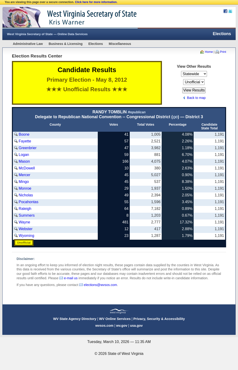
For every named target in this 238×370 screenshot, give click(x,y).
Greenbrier (27, 148)
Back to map (196, 98)
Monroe (25, 188)
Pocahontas (28, 202)
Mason (24, 161)
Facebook (225, 11)
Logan (24, 155)
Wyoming (26, 236)
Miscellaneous (120, 44)
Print (223, 52)
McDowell (27, 168)
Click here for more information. (96, 2)
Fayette (25, 141)
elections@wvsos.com (100, 285)
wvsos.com (104, 325)
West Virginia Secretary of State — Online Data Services (47, 34)
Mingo (24, 182)
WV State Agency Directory (74, 319)
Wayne (24, 222)
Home (209, 52)
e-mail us (70, 278)
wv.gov (121, 325)
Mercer (24, 175)
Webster (25, 229)
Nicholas (26, 195)
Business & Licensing (65, 44)
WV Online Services (115, 319)
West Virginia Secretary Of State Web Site (62, 17)
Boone (24, 134)
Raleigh (25, 209)
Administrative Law (28, 44)
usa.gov (136, 325)
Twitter (230, 11)
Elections (95, 44)
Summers (27, 215)
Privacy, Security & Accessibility (159, 319)
